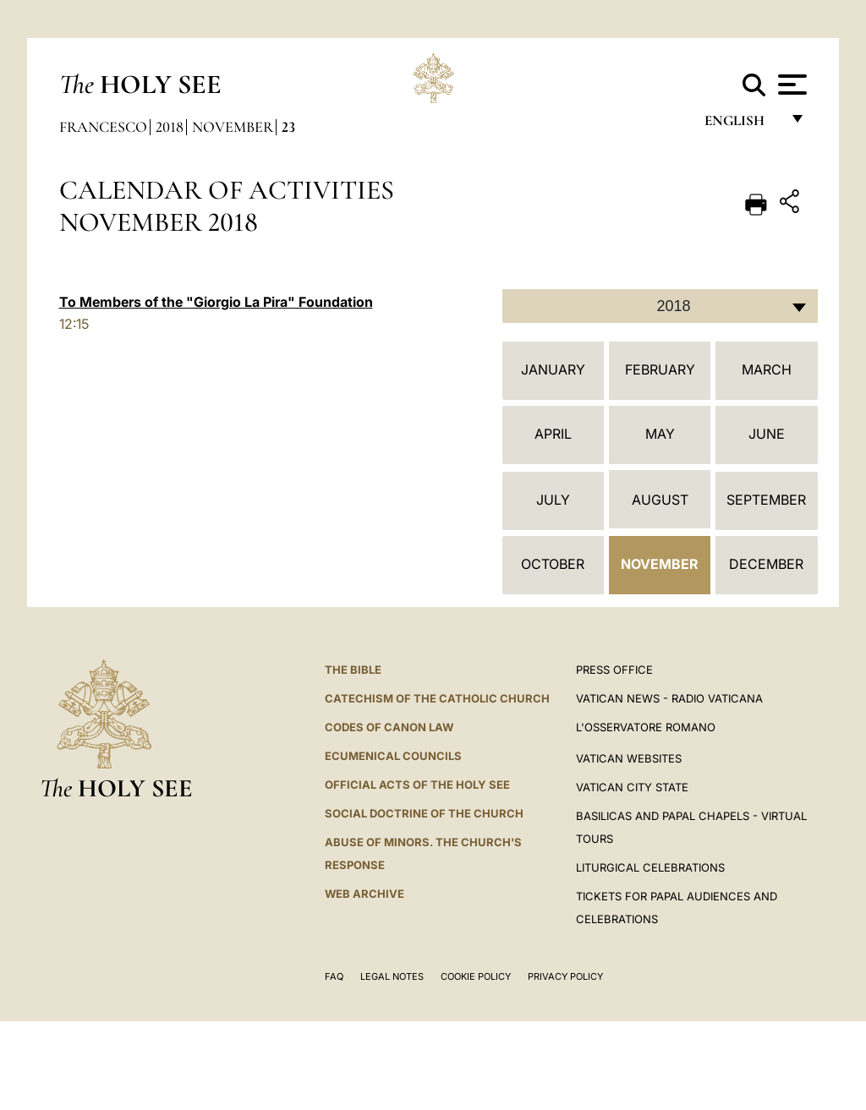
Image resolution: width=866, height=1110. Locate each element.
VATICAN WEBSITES (629, 758)
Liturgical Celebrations (650, 867)
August (660, 499)
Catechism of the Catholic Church (437, 698)
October (552, 563)
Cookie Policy (476, 976)
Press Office (614, 669)
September (766, 499)
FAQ (334, 976)
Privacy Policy (565, 976)
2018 (170, 127)
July (553, 499)
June (766, 433)
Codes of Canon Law (389, 727)
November (232, 127)
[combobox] (660, 306)
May (660, 433)
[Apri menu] (790, 84)
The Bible (353, 669)
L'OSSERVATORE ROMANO (645, 727)
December (766, 563)
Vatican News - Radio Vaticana (669, 698)
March (767, 369)
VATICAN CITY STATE (632, 787)
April (553, 433)
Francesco (103, 127)
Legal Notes (392, 976)
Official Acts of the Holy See (417, 784)
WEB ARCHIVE (364, 893)
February (660, 369)
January (553, 369)
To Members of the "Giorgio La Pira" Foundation (216, 301)
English (742, 125)
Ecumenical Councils (393, 756)
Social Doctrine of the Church (424, 813)
